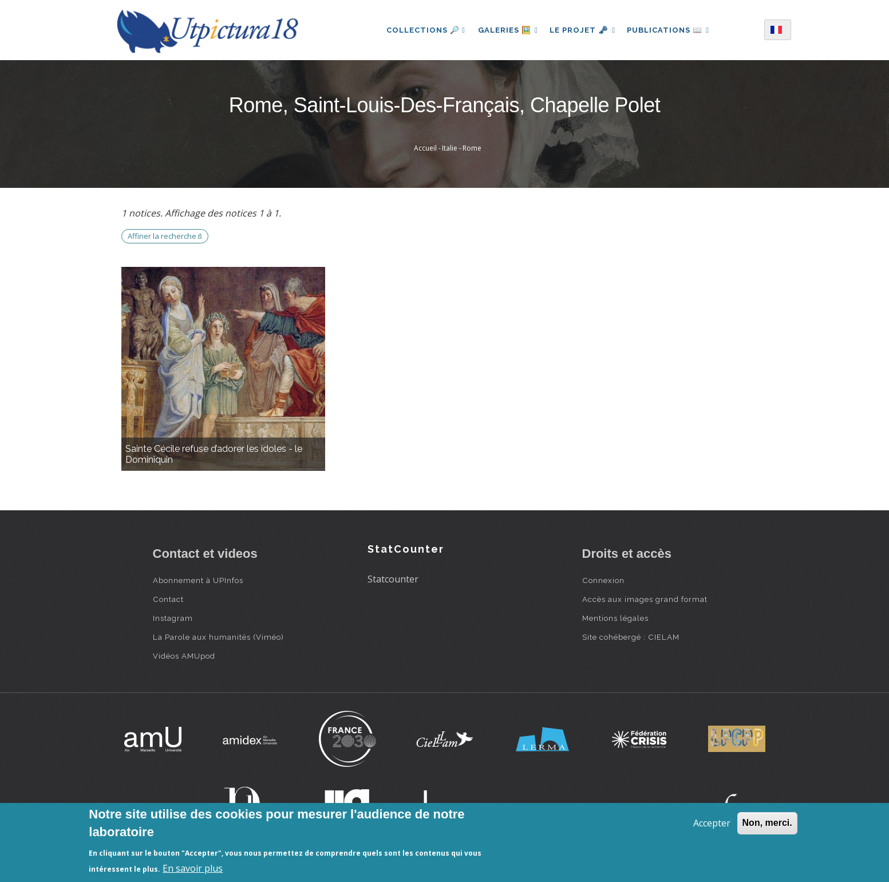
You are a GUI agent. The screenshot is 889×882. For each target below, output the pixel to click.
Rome (472, 148)
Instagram (173, 618)
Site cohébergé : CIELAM (630, 636)
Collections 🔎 (423, 30)
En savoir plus (193, 868)
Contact (168, 599)
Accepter (711, 823)
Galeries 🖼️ (506, 30)
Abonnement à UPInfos (198, 580)
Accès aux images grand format (645, 599)
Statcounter (393, 579)
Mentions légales (615, 618)
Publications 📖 (670, 30)
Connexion (603, 580)
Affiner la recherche (165, 236)
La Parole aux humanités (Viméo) (218, 636)
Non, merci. (767, 823)
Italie (449, 148)
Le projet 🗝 (582, 30)
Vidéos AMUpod (184, 655)
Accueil (425, 148)
